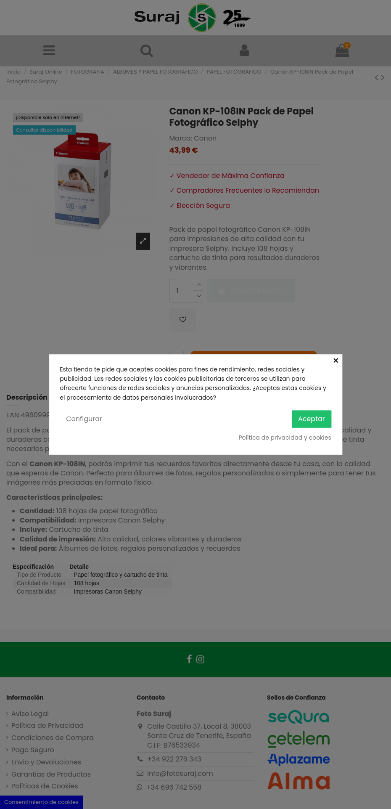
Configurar (84, 419)
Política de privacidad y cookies (284, 437)
